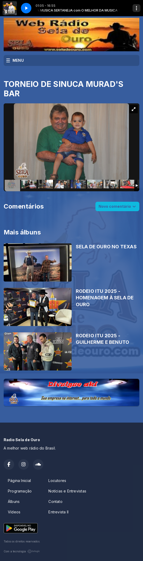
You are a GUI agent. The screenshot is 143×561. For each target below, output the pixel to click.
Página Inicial (19, 480)
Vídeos (14, 512)
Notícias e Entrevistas (67, 491)
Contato (55, 501)
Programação (20, 491)
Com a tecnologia (22, 551)
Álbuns (14, 501)
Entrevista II (58, 512)
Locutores (57, 480)
